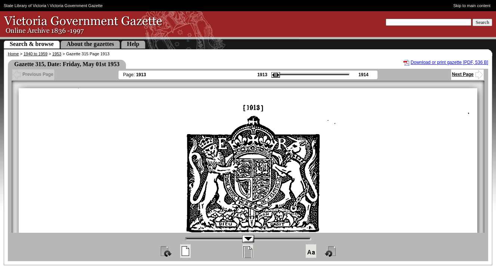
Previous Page (33, 74)
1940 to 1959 (35, 54)
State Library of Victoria (25, 5)
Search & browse (32, 44)
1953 (56, 54)
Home (13, 54)
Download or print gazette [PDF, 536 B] (449, 62)
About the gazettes (90, 44)
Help (133, 44)
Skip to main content (472, 5)
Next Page (467, 74)
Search (482, 22)
